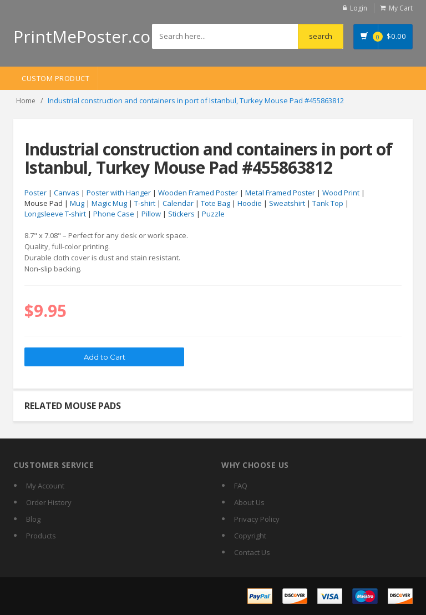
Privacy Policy (257, 519)
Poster (35, 193)
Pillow (151, 214)
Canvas (66, 193)
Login (358, 8)
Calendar (178, 203)
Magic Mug (109, 203)
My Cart (401, 8)
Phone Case (113, 214)
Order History (49, 502)
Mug (77, 203)
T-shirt (144, 203)
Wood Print (340, 193)
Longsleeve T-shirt (55, 214)
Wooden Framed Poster (198, 193)
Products (41, 536)
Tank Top (327, 203)
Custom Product (55, 78)
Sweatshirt (287, 203)
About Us (249, 502)
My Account (45, 486)
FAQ (240, 486)
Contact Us (252, 552)
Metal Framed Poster (280, 193)
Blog (33, 519)
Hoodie (249, 203)
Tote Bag (215, 203)
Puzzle (213, 214)
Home (26, 100)
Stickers (181, 214)
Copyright (250, 536)
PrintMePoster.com (89, 36)
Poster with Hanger (119, 193)
